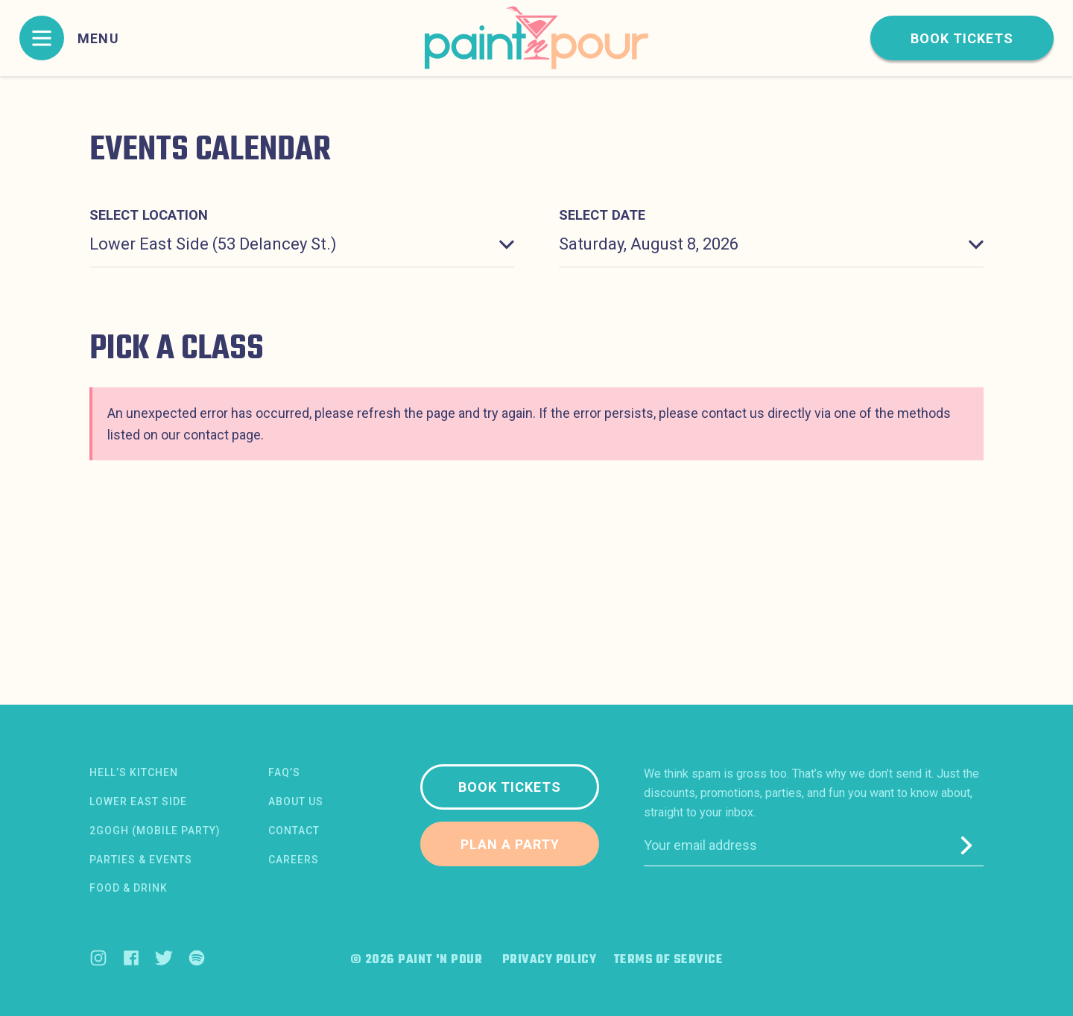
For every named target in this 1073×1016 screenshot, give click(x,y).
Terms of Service (668, 960)
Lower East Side (138, 801)
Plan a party (510, 844)
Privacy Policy (549, 960)
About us (295, 801)
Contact (294, 830)
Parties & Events (140, 860)
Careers (293, 860)
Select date (602, 215)
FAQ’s (284, 772)
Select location (148, 215)
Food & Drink (128, 888)
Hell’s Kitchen (133, 772)
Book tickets (962, 38)
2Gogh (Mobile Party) (155, 830)
